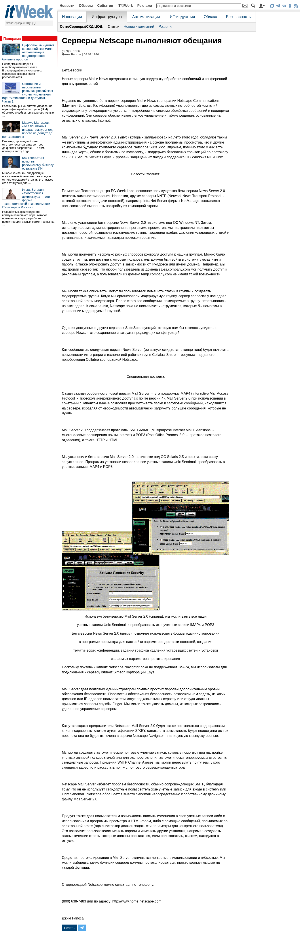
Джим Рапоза (71, 54)
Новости (67, 5)
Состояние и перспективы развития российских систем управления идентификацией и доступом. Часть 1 (27, 92)
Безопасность (238, 17)
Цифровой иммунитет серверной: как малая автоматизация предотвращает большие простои (28, 52)
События (105, 5)
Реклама (144, 5)
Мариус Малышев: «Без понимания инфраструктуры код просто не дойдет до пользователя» (27, 129)
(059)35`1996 (71, 51)
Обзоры (86, 5)
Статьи (113, 26)
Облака (210, 17)
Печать (69, 928)
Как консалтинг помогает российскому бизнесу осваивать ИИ (38, 163)
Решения (166, 26)
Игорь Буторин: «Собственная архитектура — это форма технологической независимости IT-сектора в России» (26, 198)
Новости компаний (139, 26)
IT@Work (125, 5)
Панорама (12, 39)
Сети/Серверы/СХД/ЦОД (21, 23)
